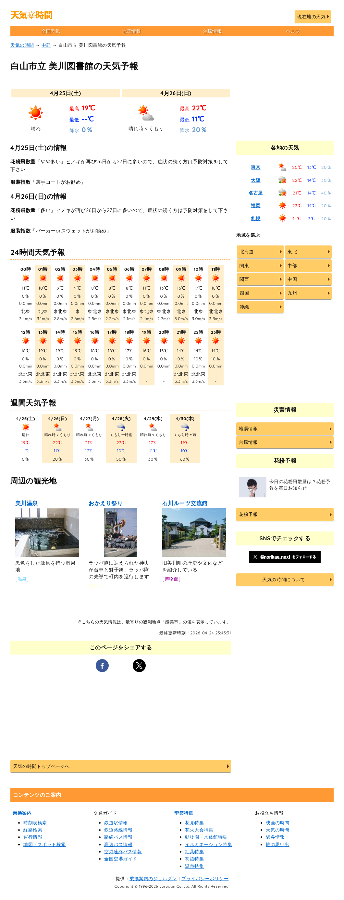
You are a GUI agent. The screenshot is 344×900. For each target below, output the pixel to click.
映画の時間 (277, 823)
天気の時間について (283, 579)
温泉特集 (194, 866)
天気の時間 (22, 45)
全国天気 (50, 31)
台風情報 (212, 31)
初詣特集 (194, 859)
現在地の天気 (311, 16)
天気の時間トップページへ (41, 766)
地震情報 (131, 31)
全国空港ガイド (120, 859)
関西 (244, 279)
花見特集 (194, 823)
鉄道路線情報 (118, 830)
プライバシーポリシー (204, 878)
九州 (292, 293)
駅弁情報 (275, 837)
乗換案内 (22, 813)
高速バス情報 (118, 844)
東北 (292, 252)
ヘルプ (293, 31)
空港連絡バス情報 (123, 852)
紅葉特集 (194, 852)
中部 (46, 45)
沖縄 (244, 307)
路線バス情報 (118, 837)
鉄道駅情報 (116, 823)
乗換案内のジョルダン (153, 878)
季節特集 (183, 813)
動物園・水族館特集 (206, 837)
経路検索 (32, 830)
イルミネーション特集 (208, 844)
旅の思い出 (277, 844)
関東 (244, 266)
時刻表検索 (35, 823)
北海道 (247, 252)
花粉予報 (248, 514)
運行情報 (32, 837)
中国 (292, 279)
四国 (244, 293)
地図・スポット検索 (44, 844)
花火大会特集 (199, 830)
